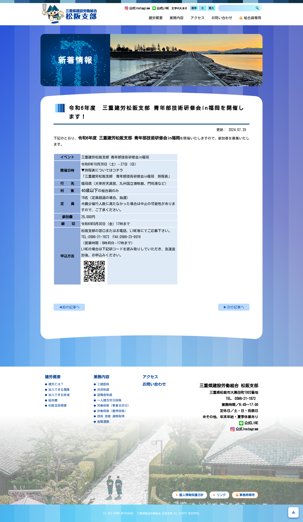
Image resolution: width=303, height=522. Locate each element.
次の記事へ (235, 307)
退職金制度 (104, 394)
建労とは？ (56, 384)
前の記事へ (71, 307)
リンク (221, 495)
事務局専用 (247, 495)
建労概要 (156, 18)
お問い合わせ (221, 18)
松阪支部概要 (57, 405)
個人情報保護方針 (191, 495)
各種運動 (103, 421)
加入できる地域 (59, 394)
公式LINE (163, 8)
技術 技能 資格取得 (111, 416)
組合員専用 (250, 18)
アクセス (197, 18)
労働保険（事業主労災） (114, 405)
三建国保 (103, 384)
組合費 (52, 400)
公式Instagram (139, 8)
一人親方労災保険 (109, 400)
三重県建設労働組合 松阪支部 (69, 14)
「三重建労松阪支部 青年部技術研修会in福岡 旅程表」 (126, 176)
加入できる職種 (59, 389)
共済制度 (103, 389)
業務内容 (176, 18)
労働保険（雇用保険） (112, 411)
